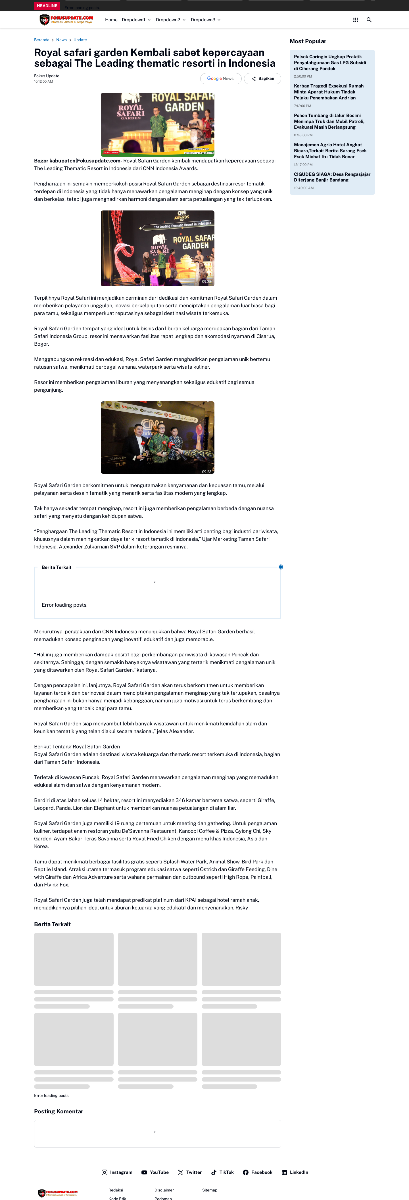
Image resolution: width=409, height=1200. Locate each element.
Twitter (189, 1172)
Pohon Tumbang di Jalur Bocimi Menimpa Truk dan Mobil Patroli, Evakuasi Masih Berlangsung (329, 121)
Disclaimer (164, 1190)
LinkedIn (294, 1172)
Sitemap (209, 1190)
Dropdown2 (171, 19)
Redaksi (115, 1190)
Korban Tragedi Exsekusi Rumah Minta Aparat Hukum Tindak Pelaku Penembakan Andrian (329, 92)
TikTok (222, 1172)
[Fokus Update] (57, 1193)
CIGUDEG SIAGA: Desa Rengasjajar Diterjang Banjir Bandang (332, 177)
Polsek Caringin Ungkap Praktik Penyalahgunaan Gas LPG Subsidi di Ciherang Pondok (330, 62)
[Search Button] (369, 20)
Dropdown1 (137, 19)
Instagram (116, 1172)
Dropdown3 (206, 19)
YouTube (155, 1172)
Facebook (257, 1172)
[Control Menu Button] (355, 20)
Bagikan (262, 78)
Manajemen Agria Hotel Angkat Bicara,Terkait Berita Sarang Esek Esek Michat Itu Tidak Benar (330, 150)
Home (111, 19)
